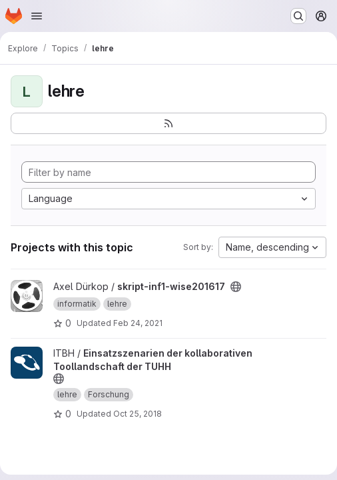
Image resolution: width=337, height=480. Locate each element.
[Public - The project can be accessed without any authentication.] (235, 286)
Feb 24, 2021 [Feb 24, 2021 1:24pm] (138, 323)
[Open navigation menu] (36, 16)
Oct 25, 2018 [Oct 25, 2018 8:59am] (137, 414)
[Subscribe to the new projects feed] (168, 123)
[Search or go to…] (298, 16)
